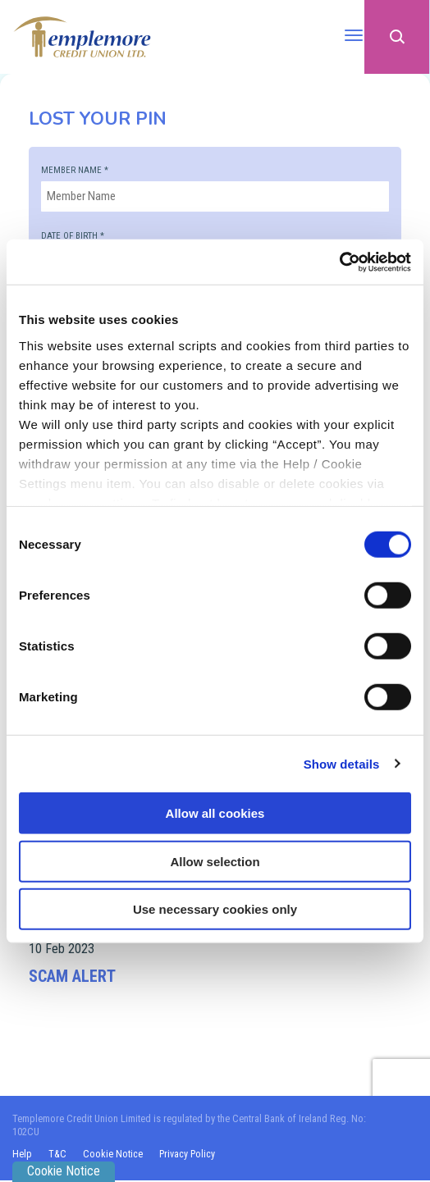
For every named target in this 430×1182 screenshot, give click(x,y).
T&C (57, 1156)
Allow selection (214, 861)
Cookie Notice (114, 1156)
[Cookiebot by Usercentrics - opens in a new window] (339, 261)
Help (22, 1156)
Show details (342, 763)
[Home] (82, 36)
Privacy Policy (188, 1156)
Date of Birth (72, 235)
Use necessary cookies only (215, 909)
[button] (397, 37)
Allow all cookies (215, 813)
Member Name (74, 170)
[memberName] (215, 196)
